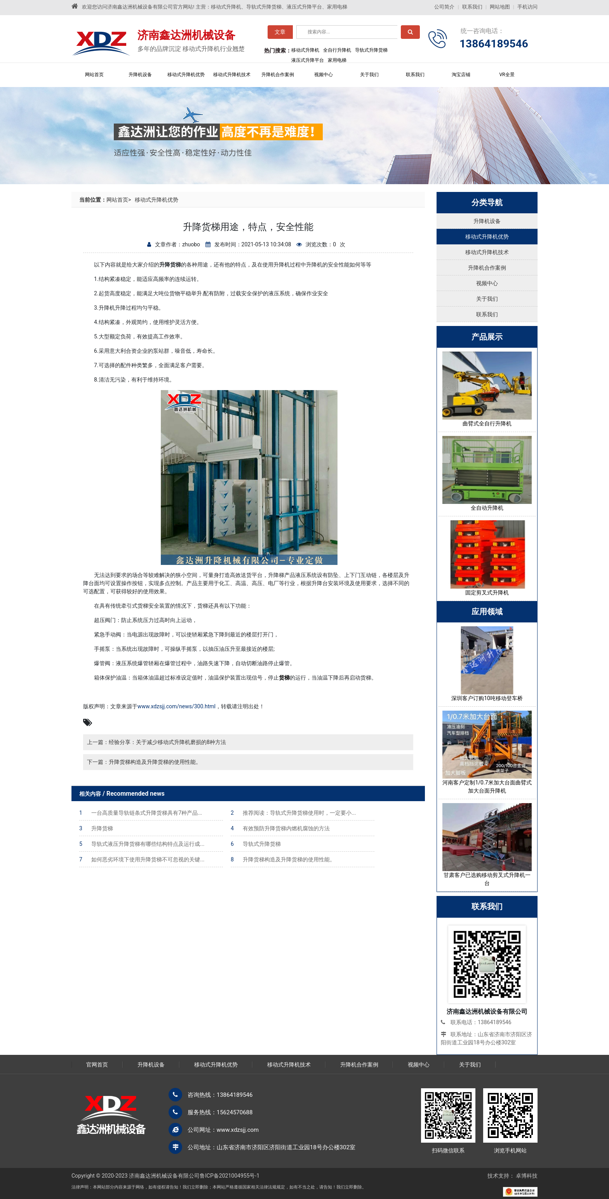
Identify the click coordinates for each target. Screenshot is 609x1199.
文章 (280, 34)
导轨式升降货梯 (256, 844)
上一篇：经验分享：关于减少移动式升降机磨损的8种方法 (156, 742)
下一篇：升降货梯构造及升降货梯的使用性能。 (144, 762)
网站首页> (118, 200)
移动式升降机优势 (186, 74)
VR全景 (506, 74)
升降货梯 (96, 828)
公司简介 (444, 7)
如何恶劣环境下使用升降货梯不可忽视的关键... (141, 859)
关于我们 (369, 74)
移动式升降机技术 (232, 74)
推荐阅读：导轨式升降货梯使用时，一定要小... (293, 813)
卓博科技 (527, 1176)
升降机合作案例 (277, 74)
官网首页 (97, 1064)
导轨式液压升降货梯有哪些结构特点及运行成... (141, 844)
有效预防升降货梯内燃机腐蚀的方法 (280, 828)
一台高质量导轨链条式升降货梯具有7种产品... (140, 813)
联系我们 (472, 7)
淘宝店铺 (461, 74)
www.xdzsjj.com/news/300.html (176, 706)
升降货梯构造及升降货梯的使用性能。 (283, 859)
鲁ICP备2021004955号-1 (229, 1176)
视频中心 (323, 74)
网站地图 (500, 7)
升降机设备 (140, 74)
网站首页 (94, 74)
